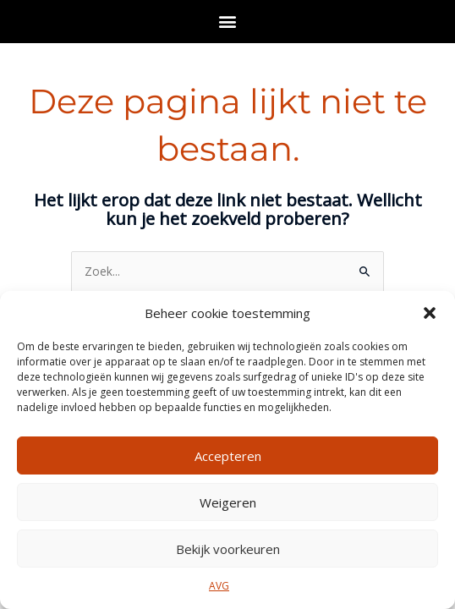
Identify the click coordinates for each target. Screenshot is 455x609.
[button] (429, 312)
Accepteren (228, 455)
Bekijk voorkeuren (228, 548)
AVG (219, 586)
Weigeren (228, 502)
